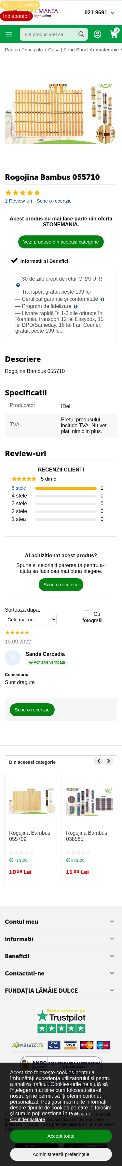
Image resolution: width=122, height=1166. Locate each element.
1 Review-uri (18, 201)
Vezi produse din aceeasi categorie (61, 242)
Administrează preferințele (61, 1154)
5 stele (19, 488)
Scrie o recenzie (54, 201)
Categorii (9, 34)
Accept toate (61, 1136)
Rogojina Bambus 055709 (29, 836)
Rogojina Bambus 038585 (86, 836)
